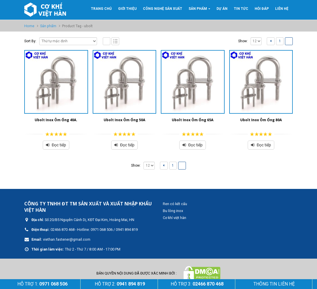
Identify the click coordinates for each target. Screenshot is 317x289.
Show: (243, 41)
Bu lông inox (173, 211)
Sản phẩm (198, 9)
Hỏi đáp (262, 9)
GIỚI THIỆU (127, 9)
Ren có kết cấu (175, 204)
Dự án (222, 9)
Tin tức (241, 9)
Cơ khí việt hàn (174, 218)
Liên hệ (281, 9)
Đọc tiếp (59, 145)
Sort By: (30, 41)
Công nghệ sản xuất (162, 9)
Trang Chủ (101, 9)
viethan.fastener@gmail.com (66, 239)
